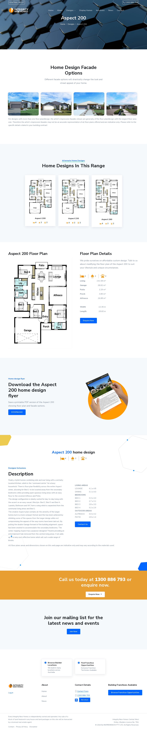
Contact (120, 10)
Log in (10, 692)
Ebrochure (84, 700)
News (110, 10)
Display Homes (85, 10)
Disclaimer (33, 727)
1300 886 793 (130, 2)
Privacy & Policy (22, 727)
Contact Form (82, 691)
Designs (69, 10)
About (60, 10)
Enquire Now (95, 594)
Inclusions (100, 10)
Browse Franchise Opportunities (125, 692)
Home (50, 10)
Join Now (73, 631)
